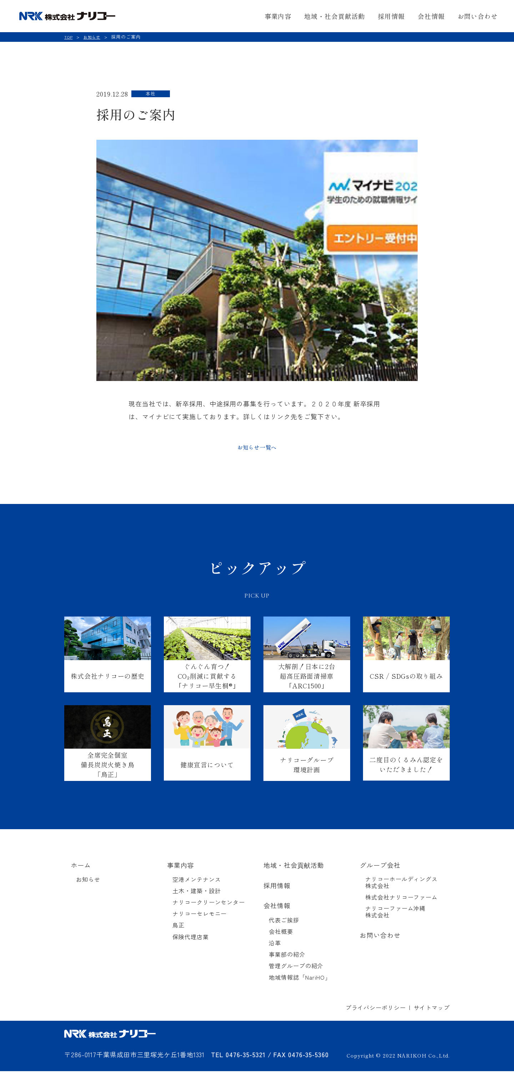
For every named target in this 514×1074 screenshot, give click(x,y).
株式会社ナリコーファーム (401, 900)
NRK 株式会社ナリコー (75, 16)
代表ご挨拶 (284, 923)
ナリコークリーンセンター (208, 905)
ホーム (81, 868)
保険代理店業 (190, 939)
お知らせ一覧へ (257, 448)
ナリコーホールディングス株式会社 (401, 885)
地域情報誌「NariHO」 (300, 980)
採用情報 (391, 16)
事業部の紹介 (287, 957)
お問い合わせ (478, 16)
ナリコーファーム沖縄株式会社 (395, 914)
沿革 (275, 945)
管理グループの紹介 (296, 968)
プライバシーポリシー (376, 1010)
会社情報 (431, 16)
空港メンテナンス (196, 882)
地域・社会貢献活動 (334, 16)
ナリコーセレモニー (199, 916)
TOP (69, 36)
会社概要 (281, 934)
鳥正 (178, 928)
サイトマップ (432, 1010)
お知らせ (94, 36)
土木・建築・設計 (196, 893)
